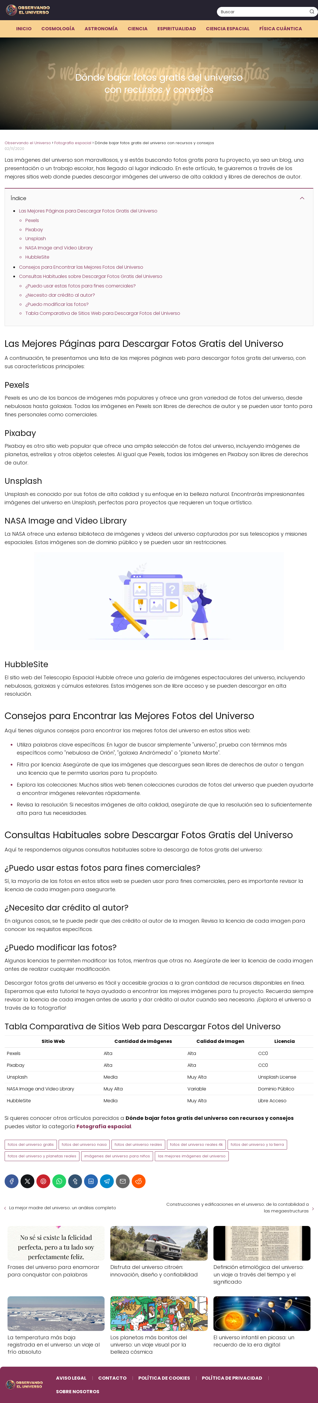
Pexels (32, 220)
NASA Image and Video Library (59, 248)
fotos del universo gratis (31, 1144)
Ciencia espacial (228, 28)
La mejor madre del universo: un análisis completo (62, 1208)
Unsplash (35, 238)
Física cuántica (280, 28)
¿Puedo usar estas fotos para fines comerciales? (80, 286)
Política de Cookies (164, 1378)
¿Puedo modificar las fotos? (57, 304)
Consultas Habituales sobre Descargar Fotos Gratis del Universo (90, 276)
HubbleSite (37, 257)
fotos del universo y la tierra (257, 1144)
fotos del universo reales (138, 1144)
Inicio (23, 28)
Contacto (112, 1378)
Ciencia (138, 28)
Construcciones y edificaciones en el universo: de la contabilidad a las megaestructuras (237, 1207)
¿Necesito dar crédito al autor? (60, 295)
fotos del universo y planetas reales (42, 1156)
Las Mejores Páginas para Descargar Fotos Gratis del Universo (88, 211)
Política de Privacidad (232, 1378)
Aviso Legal (71, 1378)
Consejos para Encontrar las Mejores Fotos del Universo (81, 267)
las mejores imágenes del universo (192, 1156)
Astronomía (101, 28)
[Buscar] (312, 11)
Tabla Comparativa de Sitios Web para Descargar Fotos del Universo (102, 313)
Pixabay (34, 229)
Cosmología (58, 28)
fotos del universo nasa (84, 1144)
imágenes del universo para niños (117, 1156)
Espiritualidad (176, 28)
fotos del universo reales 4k (196, 1144)
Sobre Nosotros (77, 1391)
